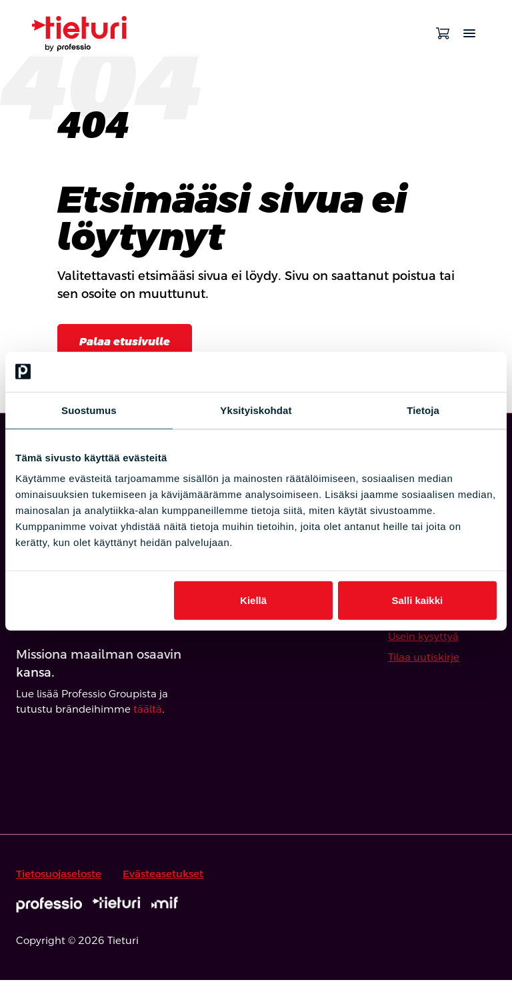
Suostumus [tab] (89, 409)
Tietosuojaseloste (58, 875)
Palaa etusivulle (129, 342)
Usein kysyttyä (423, 638)
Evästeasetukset (163, 875)
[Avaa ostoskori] (442, 33)
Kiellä (253, 600)
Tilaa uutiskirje (423, 659)
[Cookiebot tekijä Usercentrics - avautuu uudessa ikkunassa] (438, 371)
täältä (147, 711)
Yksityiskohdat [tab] (255, 409)
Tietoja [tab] (423, 409)
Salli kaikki (417, 600)
